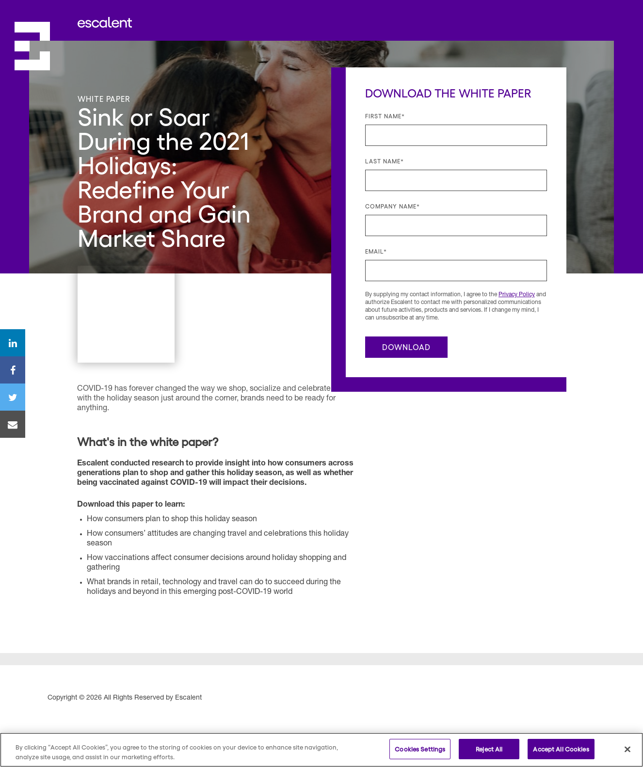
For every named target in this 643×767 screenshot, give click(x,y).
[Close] (627, 749)
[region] (321, 750)
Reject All (489, 748)
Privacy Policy (516, 295)
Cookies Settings (420, 748)
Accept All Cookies (561, 748)
